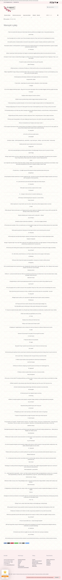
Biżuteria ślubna (8, 16)
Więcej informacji (50, 577)
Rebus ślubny (34, 566)
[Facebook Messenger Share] (27, 543)
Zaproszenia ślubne (27, 16)
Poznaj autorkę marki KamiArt (23, 567)
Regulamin (20, 560)
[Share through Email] (20, 543)
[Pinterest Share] (12, 543)
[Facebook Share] (5, 543)
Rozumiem (56, 577)
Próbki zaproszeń (21, 566)
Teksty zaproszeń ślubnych (37, 560)
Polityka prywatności (21, 559)
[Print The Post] (23, 543)
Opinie (19, 563)
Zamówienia (48, 563)
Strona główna (7, 19)
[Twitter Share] (8, 543)
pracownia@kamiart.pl (8, 2)
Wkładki (34, 15)
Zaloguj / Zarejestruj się (50, 559)
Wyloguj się (48, 564)
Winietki (39, 16)
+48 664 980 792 (16, 2)
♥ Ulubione (48, 562)
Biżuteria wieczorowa (17, 16)
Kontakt (19, 562)
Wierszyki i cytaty (35, 562)
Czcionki (33, 559)
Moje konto (48, 560)
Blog (19, 564)
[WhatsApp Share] (16, 543)
